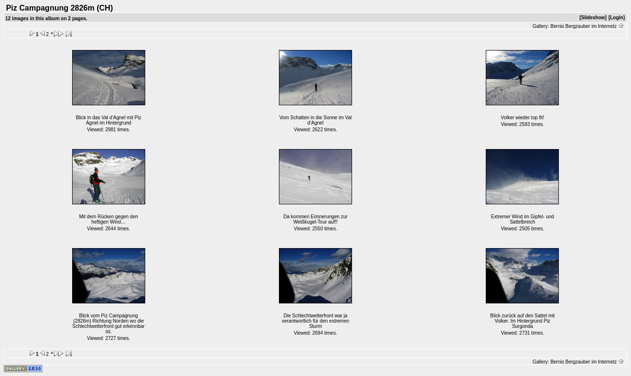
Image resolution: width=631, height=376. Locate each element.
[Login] (616, 17)
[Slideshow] (593, 17)
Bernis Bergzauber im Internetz (587, 26)
